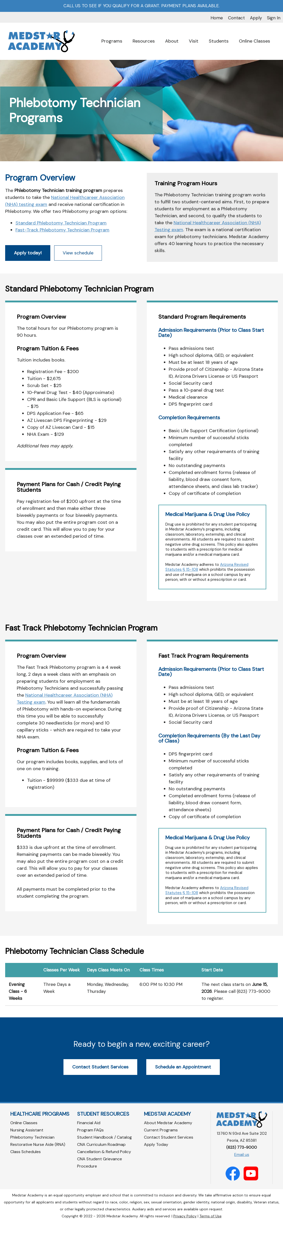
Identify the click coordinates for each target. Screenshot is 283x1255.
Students (219, 41)
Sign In (273, 18)
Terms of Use (210, 1248)
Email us (241, 1187)
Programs (111, 41)
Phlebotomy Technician (32, 1170)
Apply (256, 18)
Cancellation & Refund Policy (104, 1184)
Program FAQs (90, 1162)
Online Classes (254, 41)
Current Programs (161, 1162)
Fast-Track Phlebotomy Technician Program (62, 263)
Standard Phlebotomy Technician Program (61, 256)
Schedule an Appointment (183, 1100)
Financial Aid (88, 1155)
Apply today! (28, 286)
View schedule (78, 286)
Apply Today (156, 1177)
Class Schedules (25, 1184)
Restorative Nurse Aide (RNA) (37, 1177)
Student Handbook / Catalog (104, 1170)
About (172, 41)
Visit (193, 41)
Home (217, 18)
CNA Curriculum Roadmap (101, 1177)
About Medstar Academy (168, 1155)
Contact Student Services (100, 1100)
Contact (236, 18)
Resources (144, 41)
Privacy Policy (185, 1248)
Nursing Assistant (26, 1162)
